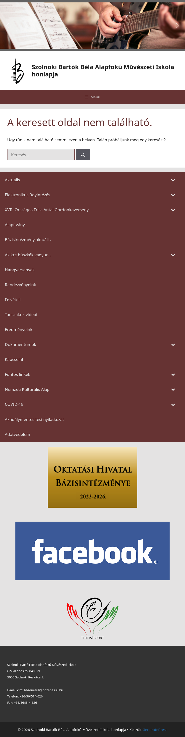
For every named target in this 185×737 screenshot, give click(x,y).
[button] (7, 25)
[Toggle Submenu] (173, 179)
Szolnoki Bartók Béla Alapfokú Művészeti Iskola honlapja (103, 70)
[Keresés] (83, 155)
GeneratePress (155, 729)
